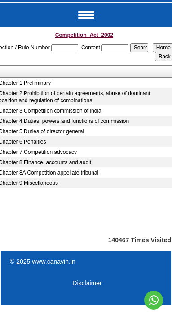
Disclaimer (86, 283)
